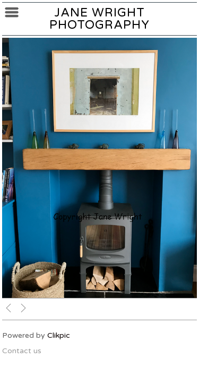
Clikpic (58, 335)
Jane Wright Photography (99, 18)
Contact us (21, 350)
